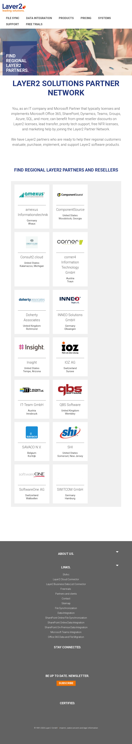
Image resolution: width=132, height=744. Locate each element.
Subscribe (66, 683)
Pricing (86, 18)
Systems (104, 18)
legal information (90, 728)
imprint (62, 728)
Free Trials (34, 24)
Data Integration (39, 18)
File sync (12, 18)
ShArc (66, 574)
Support (12, 24)
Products (66, 18)
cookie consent (73, 728)
